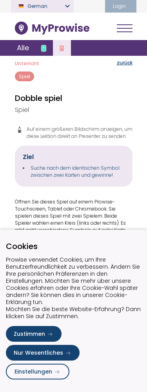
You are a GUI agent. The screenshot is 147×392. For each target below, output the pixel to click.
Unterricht (27, 63)
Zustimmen (34, 334)
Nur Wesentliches (43, 353)
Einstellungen (38, 372)
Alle (23, 48)
